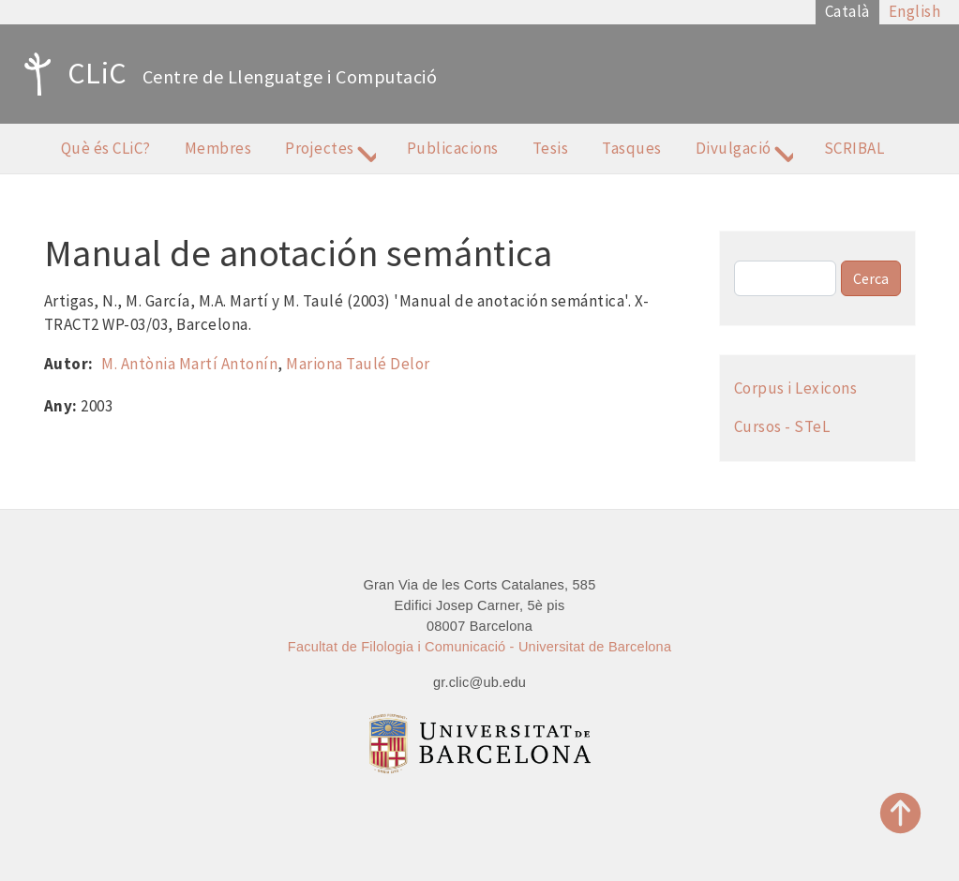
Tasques (632, 148)
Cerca (871, 278)
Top (901, 813)
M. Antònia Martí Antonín (189, 363)
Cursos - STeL (782, 426)
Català (847, 11)
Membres (218, 148)
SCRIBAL (854, 148)
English (915, 11)
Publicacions (453, 148)
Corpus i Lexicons (796, 388)
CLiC (70, 74)
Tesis (550, 148)
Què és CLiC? (106, 148)
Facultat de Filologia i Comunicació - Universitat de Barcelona (479, 646)
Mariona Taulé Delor (358, 363)
